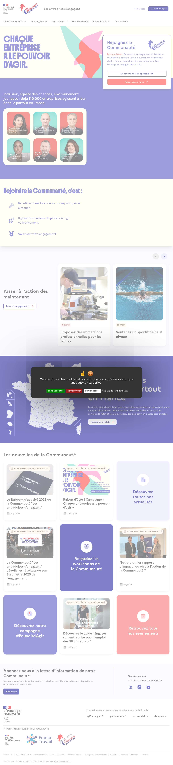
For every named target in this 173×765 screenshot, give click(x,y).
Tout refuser (74, 390)
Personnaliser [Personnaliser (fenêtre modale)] (92, 390)
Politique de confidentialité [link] (114, 390)
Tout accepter (55, 390)
